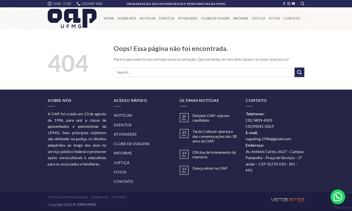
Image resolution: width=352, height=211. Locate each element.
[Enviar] (299, 72)
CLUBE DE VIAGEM (215, 18)
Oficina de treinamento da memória (214, 154)
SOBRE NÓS (126, 18)
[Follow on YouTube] (293, 4)
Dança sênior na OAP (210, 168)
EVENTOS (167, 18)
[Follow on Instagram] (288, 4)
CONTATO (292, 18)
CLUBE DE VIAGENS (132, 143)
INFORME (240, 18)
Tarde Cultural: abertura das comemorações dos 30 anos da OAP (214, 136)
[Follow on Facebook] (284, 4)
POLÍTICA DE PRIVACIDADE (68, 197)
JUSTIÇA (258, 18)
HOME (109, 18)
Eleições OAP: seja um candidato (210, 117)
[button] (337, 196)
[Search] (302, 3)
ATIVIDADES (188, 18)
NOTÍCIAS (148, 18)
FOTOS (274, 18)
